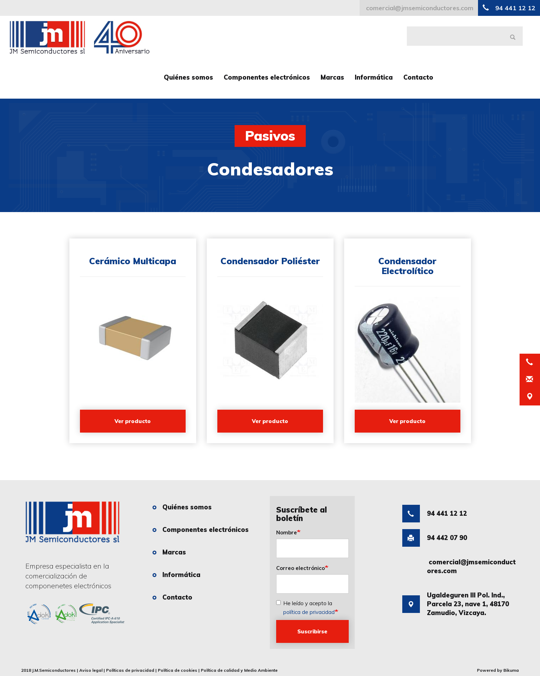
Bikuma (511, 670)
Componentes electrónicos (267, 77)
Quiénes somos (188, 77)
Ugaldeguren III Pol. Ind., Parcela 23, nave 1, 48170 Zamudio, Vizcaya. (455, 608)
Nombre (286, 532)
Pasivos (270, 135)
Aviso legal (91, 670)
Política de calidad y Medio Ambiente (239, 670)
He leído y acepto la (305, 607)
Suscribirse (312, 631)
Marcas (332, 77)
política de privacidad (309, 612)
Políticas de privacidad (130, 670)
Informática (374, 77)
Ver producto (132, 421)
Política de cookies (177, 670)
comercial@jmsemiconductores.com (418, 8)
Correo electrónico (300, 568)
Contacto (418, 77)
